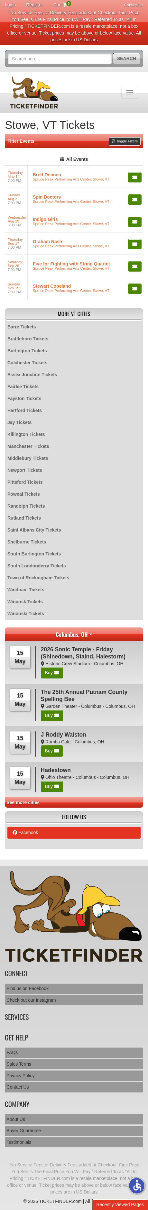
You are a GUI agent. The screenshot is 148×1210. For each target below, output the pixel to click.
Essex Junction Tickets (32, 374)
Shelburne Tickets (26, 541)
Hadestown (56, 770)
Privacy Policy (20, 1075)
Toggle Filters (125, 141)
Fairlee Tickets (23, 386)
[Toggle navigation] (129, 92)
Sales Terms (18, 1064)
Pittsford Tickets (24, 482)
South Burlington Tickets (34, 553)
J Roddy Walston (63, 734)
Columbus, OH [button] (72, 634)
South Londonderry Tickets (36, 565)
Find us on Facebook (27, 988)
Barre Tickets (21, 326)
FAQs (12, 1052)
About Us (15, 1119)
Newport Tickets (24, 470)
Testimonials (18, 1142)
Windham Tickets (25, 589)
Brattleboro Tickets (27, 338)
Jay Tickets (19, 422)
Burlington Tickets (27, 350)
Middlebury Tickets (27, 458)
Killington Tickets (26, 434)
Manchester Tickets (28, 446)
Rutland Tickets (24, 518)
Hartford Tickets (24, 410)
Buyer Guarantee (23, 1130)
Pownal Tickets (23, 494)
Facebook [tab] (25, 832)
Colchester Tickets (27, 362)
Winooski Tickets (25, 613)
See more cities (23, 802)
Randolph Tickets (26, 506)
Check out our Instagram (31, 1000)
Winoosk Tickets (25, 601)
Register (34, 4)
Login (10, 4)
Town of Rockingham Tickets (38, 577)
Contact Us (133, 5)
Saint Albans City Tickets (34, 530)
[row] (74, 177)
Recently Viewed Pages (120, 1204)
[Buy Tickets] (135, 177)
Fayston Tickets (24, 398)
